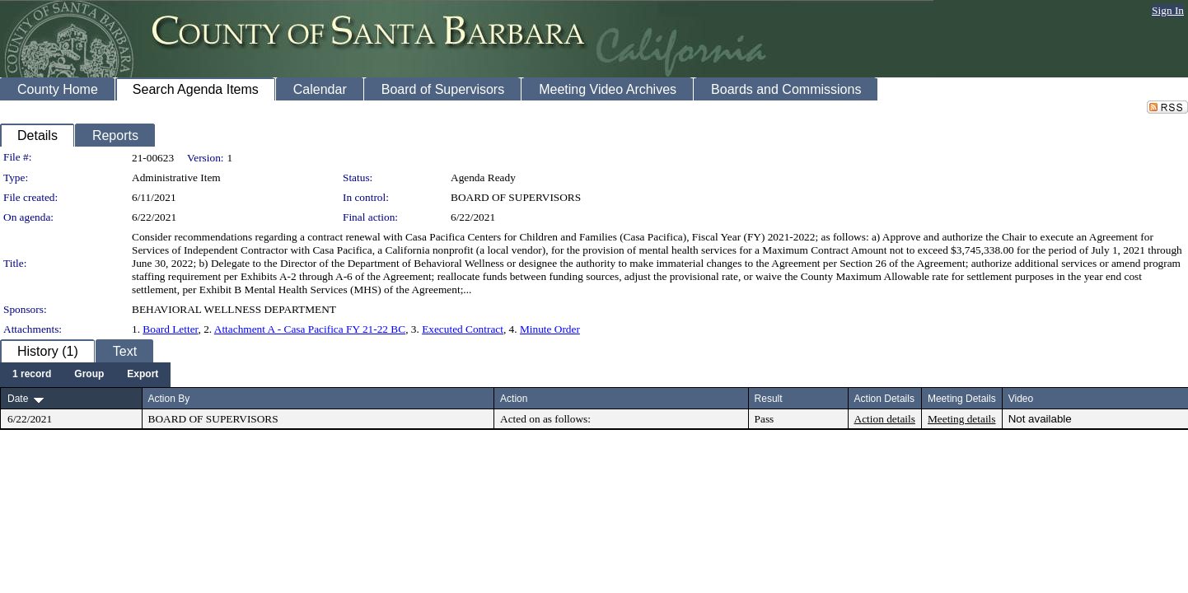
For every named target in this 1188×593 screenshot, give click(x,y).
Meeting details (962, 419)
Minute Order (550, 329)
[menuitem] (32, 374)
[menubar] (85, 374)
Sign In (1168, 10)
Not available (1040, 419)
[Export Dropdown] (142, 375)
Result (769, 398)
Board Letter (170, 329)
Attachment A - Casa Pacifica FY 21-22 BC (309, 329)
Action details (884, 419)
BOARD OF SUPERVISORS (516, 197)
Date (17, 398)
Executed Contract (462, 329)
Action (513, 398)
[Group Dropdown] (89, 375)
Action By (169, 398)
